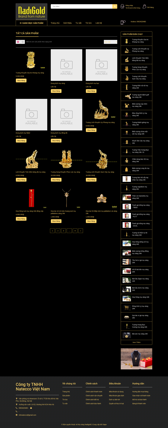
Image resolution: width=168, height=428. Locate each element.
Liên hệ (99, 23)
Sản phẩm (66, 396)
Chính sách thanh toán (94, 392)
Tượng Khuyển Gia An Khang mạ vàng (30, 73)
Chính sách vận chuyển (94, 396)
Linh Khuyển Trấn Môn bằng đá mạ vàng (30, 172)
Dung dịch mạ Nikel (23, 133)
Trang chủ (66, 392)
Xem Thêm (136, 342)
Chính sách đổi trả (92, 400)
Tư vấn (79, 23)
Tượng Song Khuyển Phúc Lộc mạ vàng (65, 172)
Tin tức (65, 400)
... (69, 231)
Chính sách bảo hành (93, 403)
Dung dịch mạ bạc (92, 83)
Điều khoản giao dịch (116, 396)
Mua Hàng (21, 80)
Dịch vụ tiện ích (114, 400)
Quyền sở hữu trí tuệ (116, 403)
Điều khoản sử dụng (116, 392)
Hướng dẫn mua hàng (140, 392)
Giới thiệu (67, 23)
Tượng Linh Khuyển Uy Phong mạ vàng (100, 122)
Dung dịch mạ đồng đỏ (59, 133)
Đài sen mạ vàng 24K (140, 334)
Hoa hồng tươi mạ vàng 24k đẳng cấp (29, 211)
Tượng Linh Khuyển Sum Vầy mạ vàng (100, 172)
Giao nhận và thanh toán (141, 396)
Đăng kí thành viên (139, 403)
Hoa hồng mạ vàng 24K (140, 297)
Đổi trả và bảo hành (139, 400)
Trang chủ (55, 23)
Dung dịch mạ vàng (58, 83)
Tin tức (89, 23)
